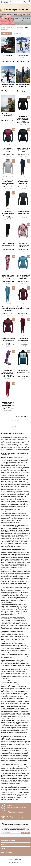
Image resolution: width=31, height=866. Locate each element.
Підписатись (25, 832)
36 (27, 416)
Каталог (8, 27)
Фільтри (6, 33)
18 (26, 416)
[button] (21, 33)
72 (29, 416)
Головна (3, 27)
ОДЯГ (13, 27)
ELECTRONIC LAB (18, 862)
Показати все (15, 421)
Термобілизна (19, 27)
